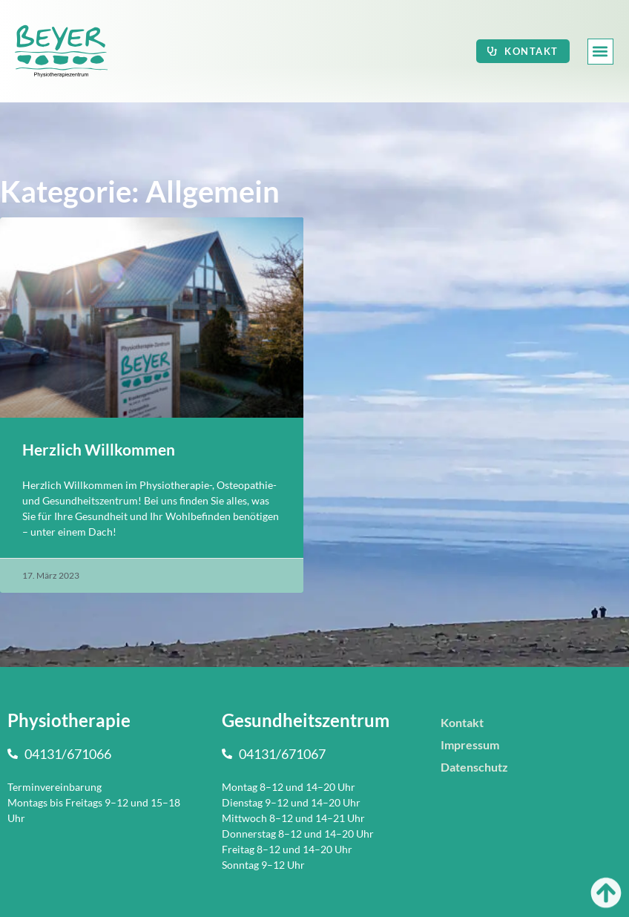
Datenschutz (474, 767)
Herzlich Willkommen (98, 449)
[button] (600, 52)
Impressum (470, 744)
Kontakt (462, 722)
